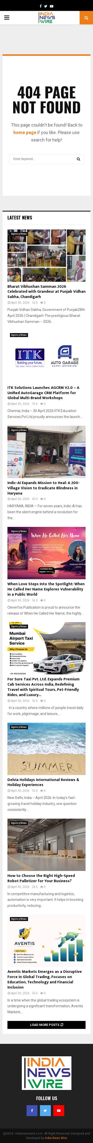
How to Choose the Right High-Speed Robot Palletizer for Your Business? (41, 878)
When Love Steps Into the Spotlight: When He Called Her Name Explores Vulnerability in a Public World (46, 589)
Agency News (19, 233)
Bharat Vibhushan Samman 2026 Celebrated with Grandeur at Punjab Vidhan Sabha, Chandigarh (46, 291)
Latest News (19, 217)
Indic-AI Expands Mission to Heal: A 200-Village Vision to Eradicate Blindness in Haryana (43, 488)
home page (24, 132)
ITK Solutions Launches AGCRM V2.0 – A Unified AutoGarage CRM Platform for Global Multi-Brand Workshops (43, 393)
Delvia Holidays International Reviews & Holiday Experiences (43, 782)
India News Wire (56, 1138)
